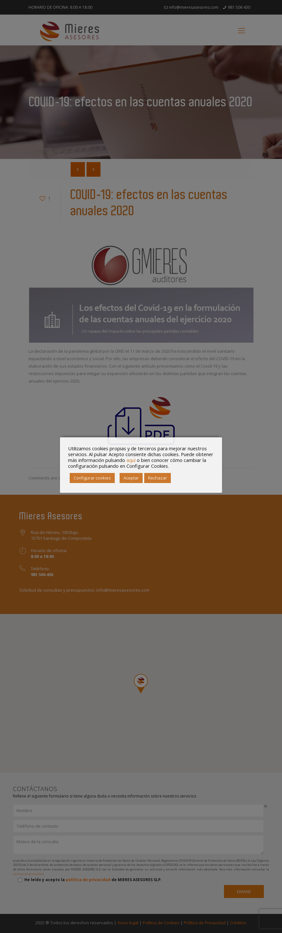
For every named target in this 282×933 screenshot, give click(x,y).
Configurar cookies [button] (92, 478)
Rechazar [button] (157, 478)
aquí (130, 460)
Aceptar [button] (131, 478)
